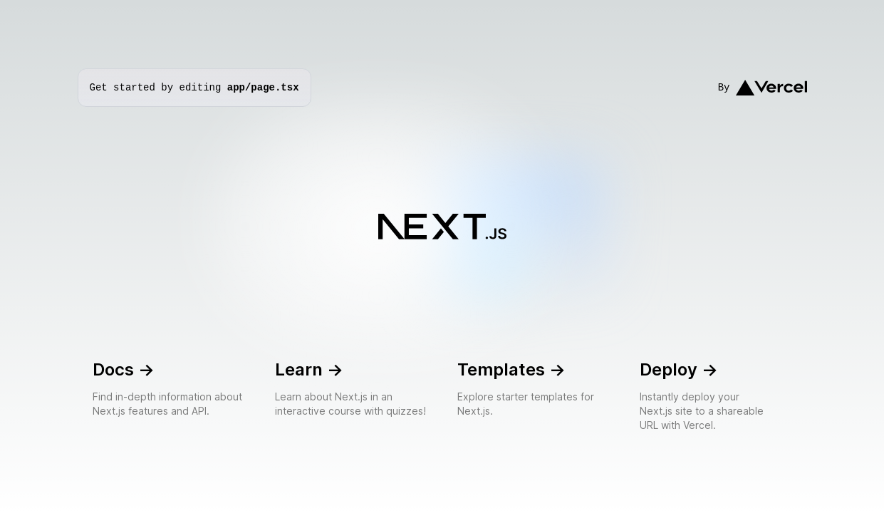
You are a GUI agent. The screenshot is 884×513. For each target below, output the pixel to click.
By (762, 88)
